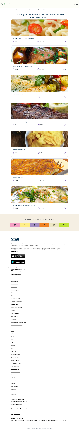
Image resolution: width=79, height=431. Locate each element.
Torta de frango (15, 369)
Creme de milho (15, 360)
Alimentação (15, 281)
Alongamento (14, 316)
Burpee (12, 310)
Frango (12, 348)
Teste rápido (14, 378)
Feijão (12, 334)
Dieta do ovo (14, 287)
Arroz (12, 331)
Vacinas (13, 383)
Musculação (14, 319)
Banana (13, 345)
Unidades (13, 389)
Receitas (18, 10)
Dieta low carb (14, 284)
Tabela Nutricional (16, 328)
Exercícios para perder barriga (18, 322)
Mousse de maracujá (16, 363)
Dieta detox (14, 293)
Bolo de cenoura (15, 357)
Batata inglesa (14, 337)
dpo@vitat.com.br (15, 414)
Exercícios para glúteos (16, 325)
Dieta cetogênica (15, 290)
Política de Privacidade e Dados (19, 401)
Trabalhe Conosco (16, 274)
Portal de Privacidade (16, 404)
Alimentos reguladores (16, 301)
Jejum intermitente (15, 298)
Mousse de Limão (15, 354)
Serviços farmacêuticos (16, 380)
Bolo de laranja (15, 366)
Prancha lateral (15, 313)
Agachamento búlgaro (16, 307)
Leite (12, 342)
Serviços (13, 375)
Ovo (12, 339)
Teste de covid (14, 386)
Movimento (14, 304)
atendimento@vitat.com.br (20, 271)
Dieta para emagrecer (16, 296)
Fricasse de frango (15, 372)
